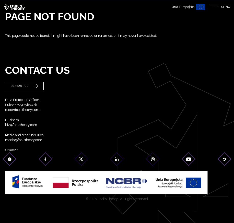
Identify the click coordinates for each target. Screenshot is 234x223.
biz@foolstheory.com (21, 125)
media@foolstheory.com (23, 140)
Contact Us (24, 86)
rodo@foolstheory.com (22, 110)
